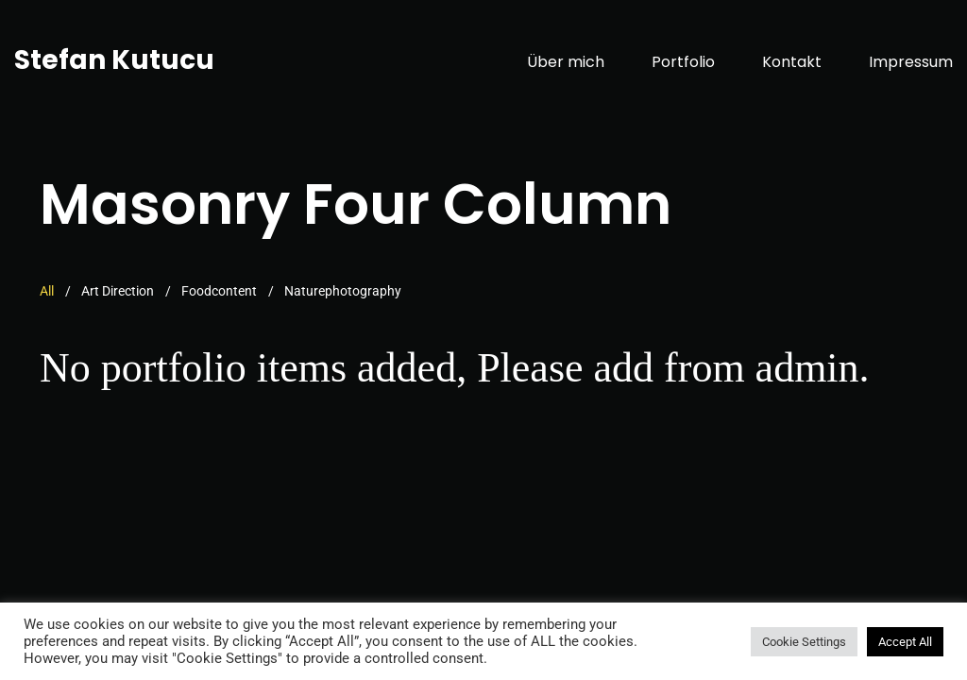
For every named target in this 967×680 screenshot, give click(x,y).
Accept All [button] (905, 642)
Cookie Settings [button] (804, 642)
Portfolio (683, 62)
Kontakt (792, 62)
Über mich (565, 62)
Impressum (911, 62)
